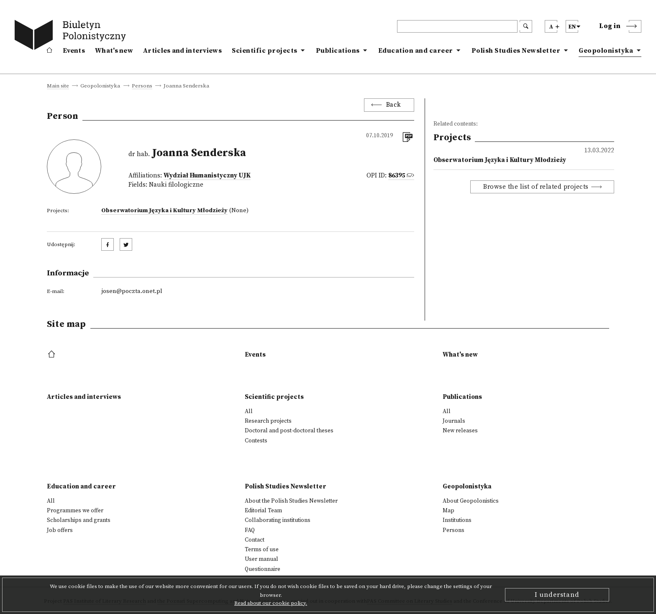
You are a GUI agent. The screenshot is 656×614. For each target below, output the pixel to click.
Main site (58, 86)
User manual (261, 559)
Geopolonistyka (606, 50)
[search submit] (526, 26)
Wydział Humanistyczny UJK (207, 176)
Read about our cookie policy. (270, 603)
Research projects (268, 421)
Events (74, 50)
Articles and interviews (182, 50)
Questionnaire (262, 569)
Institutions (457, 520)
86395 (396, 176)
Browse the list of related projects (536, 187)
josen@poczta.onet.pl (131, 291)
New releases (460, 430)
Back (393, 105)
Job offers (60, 530)
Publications (338, 50)
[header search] (457, 26)
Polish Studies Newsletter (516, 50)
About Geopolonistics (471, 501)
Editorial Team (263, 510)
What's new (114, 50)
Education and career (415, 50)
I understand (557, 595)
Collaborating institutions (277, 520)
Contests (256, 440)
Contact (254, 540)
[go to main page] (72, 36)
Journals (454, 421)
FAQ (250, 530)
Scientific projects (264, 50)
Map (448, 510)
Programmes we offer (75, 510)
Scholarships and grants (78, 520)
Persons (142, 86)
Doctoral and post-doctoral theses (289, 430)
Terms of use (262, 549)
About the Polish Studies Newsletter (291, 501)
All (249, 411)
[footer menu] (52, 355)
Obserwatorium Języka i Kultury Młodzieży (164, 210)
